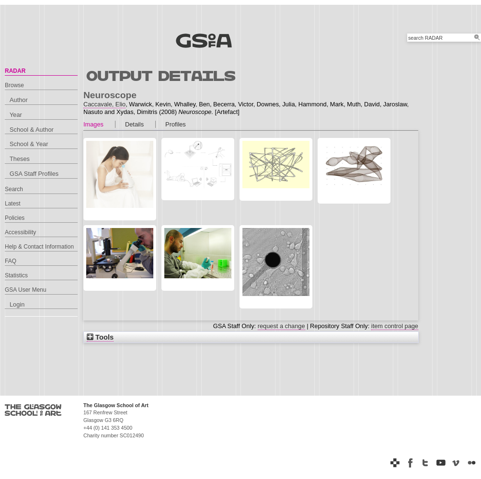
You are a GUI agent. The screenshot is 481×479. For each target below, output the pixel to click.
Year (16, 114)
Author (19, 99)
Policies (14, 218)
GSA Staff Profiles (34, 173)
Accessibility (20, 232)
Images (93, 124)
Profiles (175, 124)
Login (17, 304)
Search (14, 189)
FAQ (10, 261)
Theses (20, 158)
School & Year (29, 144)
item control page (394, 326)
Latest (13, 203)
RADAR (15, 71)
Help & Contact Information (39, 246)
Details (134, 124)
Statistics (16, 275)
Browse (14, 85)
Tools (100, 337)
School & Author (32, 129)
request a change (281, 326)
